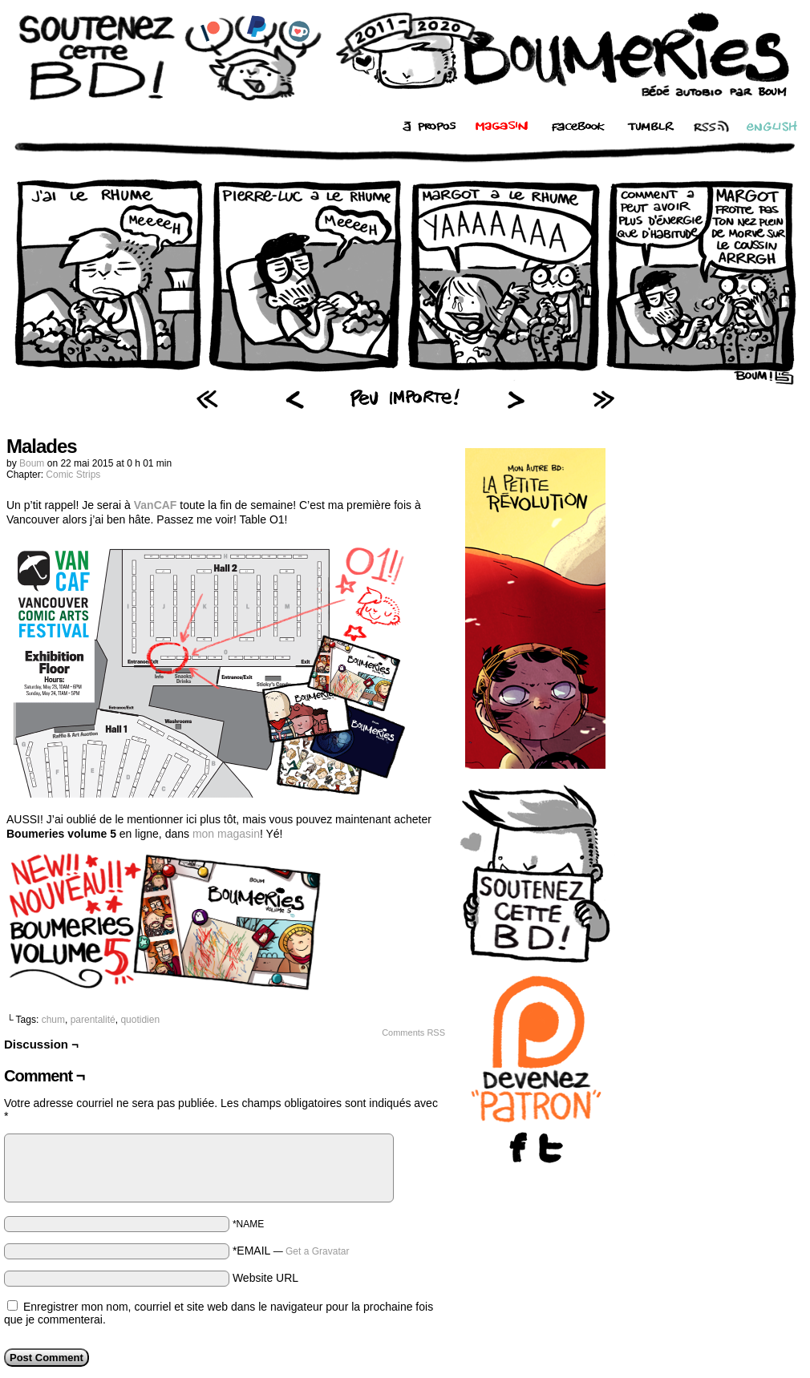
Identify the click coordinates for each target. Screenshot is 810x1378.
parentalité (93, 1019)
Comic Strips (73, 474)
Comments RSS (413, 1032)
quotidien (140, 1019)
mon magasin (226, 833)
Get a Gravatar (317, 1251)
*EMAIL (291, 1250)
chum (53, 1019)
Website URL (265, 1277)
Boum (31, 463)
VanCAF (155, 505)
